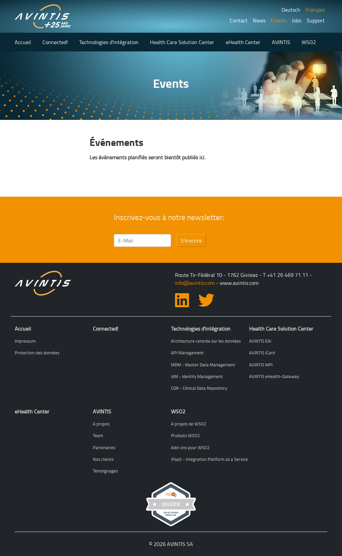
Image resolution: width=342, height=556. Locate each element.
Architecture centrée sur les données (206, 341)
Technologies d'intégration (109, 42)
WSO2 (309, 42)
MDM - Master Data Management (203, 365)
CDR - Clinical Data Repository (199, 388)
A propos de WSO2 (188, 424)
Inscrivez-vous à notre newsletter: (169, 217)
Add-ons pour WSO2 (190, 447)
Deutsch (291, 9)
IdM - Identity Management (197, 376)
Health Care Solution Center (182, 42)
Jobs (296, 20)
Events (279, 20)
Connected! (55, 42)
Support (316, 20)
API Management (187, 353)
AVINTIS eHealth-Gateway (274, 376)
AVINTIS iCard (262, 353)
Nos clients (103, 459)
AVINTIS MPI (261, 365)
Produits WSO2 (185, 435)
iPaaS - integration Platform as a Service (209, 459)
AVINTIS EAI (260, 341)
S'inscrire (191, 240)
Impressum (25, 341)
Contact (238, 20)
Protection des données (37, 353)
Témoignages (105, 471)
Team (98, 435)
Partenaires (104, 447)
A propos (101, 424)
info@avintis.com (195, 283)
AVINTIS (281, 42)
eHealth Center (243, 42)
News (259, 20)
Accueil (23, 42)
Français (315, 9)
